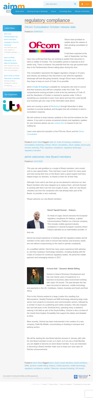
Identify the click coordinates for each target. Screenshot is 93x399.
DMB (27, 366)
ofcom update (74, 145)
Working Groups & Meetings (37, 11)
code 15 (52, 142)
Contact (44, 384)
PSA (42, 148)
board (57, 363)
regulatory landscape (72, 148)
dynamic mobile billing (39, 366)
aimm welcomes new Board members (48, 156)
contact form (59, 123)
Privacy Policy (53, 384)
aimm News (38, 142)
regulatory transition (33, 150)
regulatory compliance (54, 148)
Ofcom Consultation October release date (50, 27)
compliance (76, 142)
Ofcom (48, 145)
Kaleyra (52, 366)
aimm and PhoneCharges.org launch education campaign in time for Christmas (11, 39)
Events (53, 11)
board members (80, 363)
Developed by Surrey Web (82, 384)
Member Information (82, 11)
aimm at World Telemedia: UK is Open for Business (10, 60)
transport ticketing (67, 368)
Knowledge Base (66, 11)
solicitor (47, 368)
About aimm (19, 11)
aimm (51, 363)
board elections (66, 363)
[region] (12, 106)
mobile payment (62, 366)
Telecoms (55, 368)
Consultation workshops (34, 145)
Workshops (55, 106)
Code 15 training (63, 142)
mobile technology (77, 366)
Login (87, 4)
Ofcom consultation (60, 145)
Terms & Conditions (66, 384)
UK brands (79, 368)
